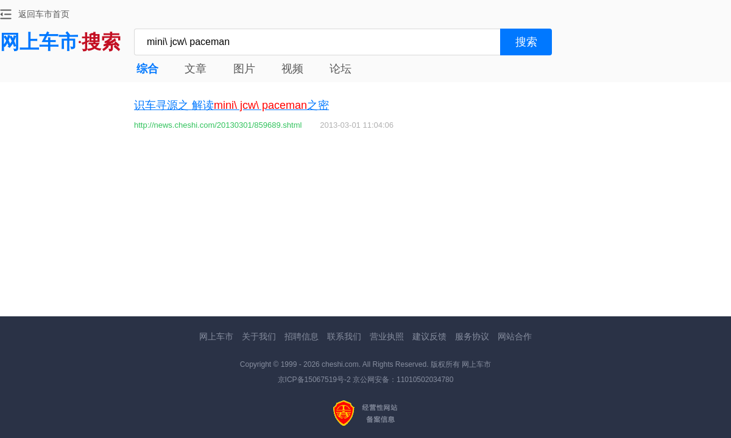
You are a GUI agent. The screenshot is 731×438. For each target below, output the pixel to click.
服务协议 (472, 336)
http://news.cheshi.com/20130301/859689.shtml (218, 125)
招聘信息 (301, 336)
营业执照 (387, 336)
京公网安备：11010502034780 (403, 379)
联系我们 (344, 336)
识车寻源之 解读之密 (231, 105)
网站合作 (515, 336)
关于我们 (259, 336)
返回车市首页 (43, 14)
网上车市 (216, 336)
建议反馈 (429, 336)
